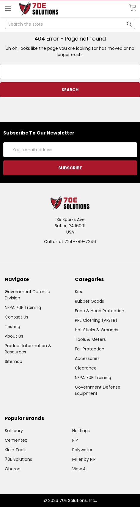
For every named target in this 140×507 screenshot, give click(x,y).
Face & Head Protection (99, 311)
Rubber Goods (89, 301)
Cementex (16, 440)
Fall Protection (89, 349)
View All (79, 469)
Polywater (82, 450)
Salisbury (14, 431)
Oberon (13, 469)
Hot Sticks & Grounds (96, 330)
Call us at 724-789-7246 (70, 242)
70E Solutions (18, 459)
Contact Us (16, 317)
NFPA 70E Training (23, 307)
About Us (14, 336)
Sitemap (13, 361)
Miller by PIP (84, 459)
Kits (78, 292)
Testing (12, 327)
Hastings (81, 431)
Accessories (87, 358)
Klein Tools (15, 450)
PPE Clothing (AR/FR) (96, 320)
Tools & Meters (90, 339)
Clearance (86, 368)
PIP (75, 440)
